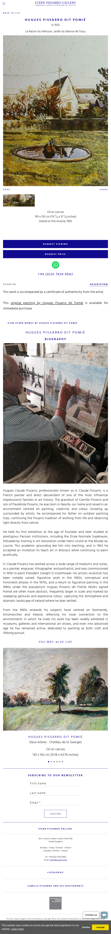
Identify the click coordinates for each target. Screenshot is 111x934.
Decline (86, 927)
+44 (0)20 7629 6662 (55, 274)
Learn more (17, 929)
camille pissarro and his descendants (55, 886)
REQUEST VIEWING (55, 244)
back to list (11, 13)
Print (7, 189)
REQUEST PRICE (55, 254)
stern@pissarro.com (58, 860)
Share (104, 189)
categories (55, 872)
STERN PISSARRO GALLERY (55, 829)
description (99, 284)
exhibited (9, 284)
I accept (100, 927)
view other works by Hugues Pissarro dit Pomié (42, 323)
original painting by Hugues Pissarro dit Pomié (47, 303)
